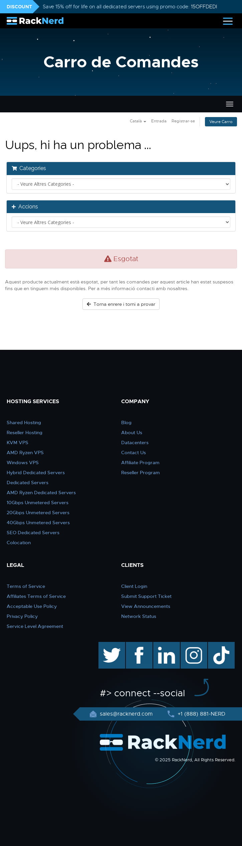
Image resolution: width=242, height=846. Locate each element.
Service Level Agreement (35, 626)
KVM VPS (17, 443)
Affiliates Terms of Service (36, 596)
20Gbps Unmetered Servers (38, 513)
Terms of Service (26, 586)
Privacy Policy (22, 616)
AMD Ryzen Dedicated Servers (41, 493)
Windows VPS (23, 463)
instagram (193, 645)
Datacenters (135, 443)
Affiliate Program (140, 463)
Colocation (19, 543)
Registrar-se (183, 121)
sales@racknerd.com (126, 714)
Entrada (159, 121)
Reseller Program (140, 473)
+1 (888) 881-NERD (200, 714)
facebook (138, 645)
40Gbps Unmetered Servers (38, 523)
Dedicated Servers (27, 483)
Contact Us (133, 453)
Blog (126, 422)
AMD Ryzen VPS (25, 453)
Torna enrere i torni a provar (121, 304)
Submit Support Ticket (146, 596)
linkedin (163, 645)
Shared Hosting (24, 422)
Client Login (134, 586)
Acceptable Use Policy (32, 606)
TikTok (216, 645)
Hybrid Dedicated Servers (36, 473)
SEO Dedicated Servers (33, 533)
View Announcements (145, 606)
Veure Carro (221, 121)
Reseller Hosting (24, 433)
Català (138, 121)
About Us (131, 433)
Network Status (138, 616)
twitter (106, 645)
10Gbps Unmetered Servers (37, 503)
